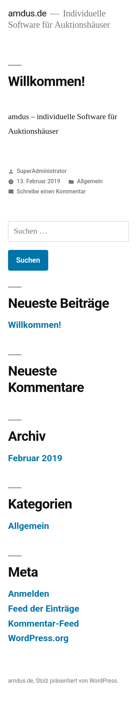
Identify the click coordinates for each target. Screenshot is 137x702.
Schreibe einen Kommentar (51, 191)
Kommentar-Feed (43, 623)
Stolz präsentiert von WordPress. (77, 680)
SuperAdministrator (42, 171)
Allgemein (90, 181)
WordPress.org (38, 638)
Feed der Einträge (43, 608)
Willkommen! (46, 81)
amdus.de (27, 13)
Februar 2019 (35, 458)
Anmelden (28, 593)
